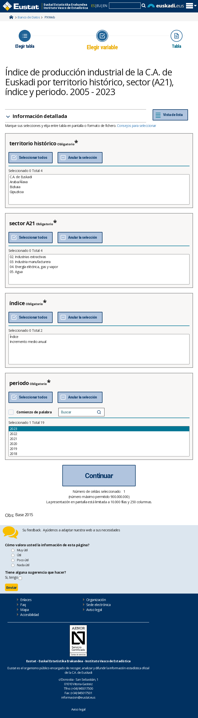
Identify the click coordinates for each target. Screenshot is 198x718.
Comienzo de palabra (34, 412)
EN (105, 5)
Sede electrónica (98, 604)
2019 (99, 448)
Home (11, 17)
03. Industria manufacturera (99, 261)
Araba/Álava (99, 181)
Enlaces (25, 599)
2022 (99, 433)
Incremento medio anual (99, 341)
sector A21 (22, 223)
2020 (99, 443)
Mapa (24, 609)
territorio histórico (32, 143)
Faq (23, 604)
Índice (99, 336)
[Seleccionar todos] (30, 158)
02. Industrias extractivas (99, 256)
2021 (99, 438)
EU (99, 5)
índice (17, 303)
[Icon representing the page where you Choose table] (24, 39)
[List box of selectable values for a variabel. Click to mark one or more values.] (99, 189)
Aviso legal (94, 609)
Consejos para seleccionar (136, 125)
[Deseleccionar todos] (80, 158)
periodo (19, 383)
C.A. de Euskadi (99, 176)
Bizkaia (99, 186)
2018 (99, 453)
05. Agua (99, 271)
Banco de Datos (29, 17)
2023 (99, 428)
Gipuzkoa (99, 191)
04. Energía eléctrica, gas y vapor (99, 266)
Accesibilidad (29, 614)
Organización (96, 599)
